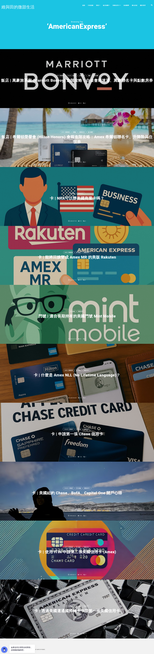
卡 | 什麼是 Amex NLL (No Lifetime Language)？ (77, 375)
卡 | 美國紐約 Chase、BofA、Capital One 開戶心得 (77, 493)
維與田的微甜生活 (17, 7)
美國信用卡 (116, 5)
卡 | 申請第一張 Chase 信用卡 (77, 434)
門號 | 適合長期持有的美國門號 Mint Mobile (77, 316)
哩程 (97, 5)
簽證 (83, 5)
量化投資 (134, 5)
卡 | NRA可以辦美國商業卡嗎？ (77, 198)
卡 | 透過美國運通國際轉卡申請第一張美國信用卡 (77, 610)
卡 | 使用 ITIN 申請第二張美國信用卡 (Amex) (77, 551)
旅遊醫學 (126, 5)
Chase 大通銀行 (71, 73)
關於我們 (143, 5)
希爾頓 (74, 132)
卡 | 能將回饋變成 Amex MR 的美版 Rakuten (77, 257)
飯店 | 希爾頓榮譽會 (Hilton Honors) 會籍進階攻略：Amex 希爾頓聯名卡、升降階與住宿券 (77, 139)
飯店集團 (106, 5)
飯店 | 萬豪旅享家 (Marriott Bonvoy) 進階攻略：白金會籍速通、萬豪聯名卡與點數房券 (77, 80)
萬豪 (89, 73)
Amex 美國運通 (60, 73)
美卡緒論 (72, 193)
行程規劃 (90, 5)
